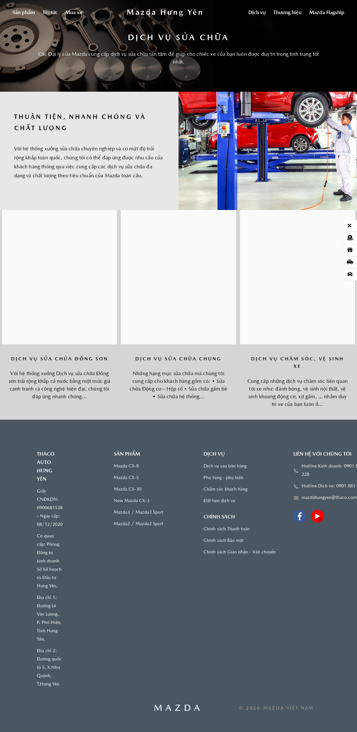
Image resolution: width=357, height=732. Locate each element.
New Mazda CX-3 (131, 501)
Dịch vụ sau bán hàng (224, 466)
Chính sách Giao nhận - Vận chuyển (239, 552)
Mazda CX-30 (127, 489)
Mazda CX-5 (126, 477)
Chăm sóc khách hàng (225, 489)
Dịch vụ (257, 12)
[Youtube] (317, 516)
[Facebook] (299, 516)
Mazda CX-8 (126, 466)
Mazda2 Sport (149, 524)
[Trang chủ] (165, 13)
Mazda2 (122, 524)
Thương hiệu (287, 12)
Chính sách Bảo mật (223, 540)
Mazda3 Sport (149, 512)
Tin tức (50, 12)
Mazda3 (122, 512)
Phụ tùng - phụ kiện (223, 477)
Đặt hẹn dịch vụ (219, 501)
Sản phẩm (23, 12)
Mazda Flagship (327, 12)
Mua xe (73, 12)
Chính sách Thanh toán (226, 529)
